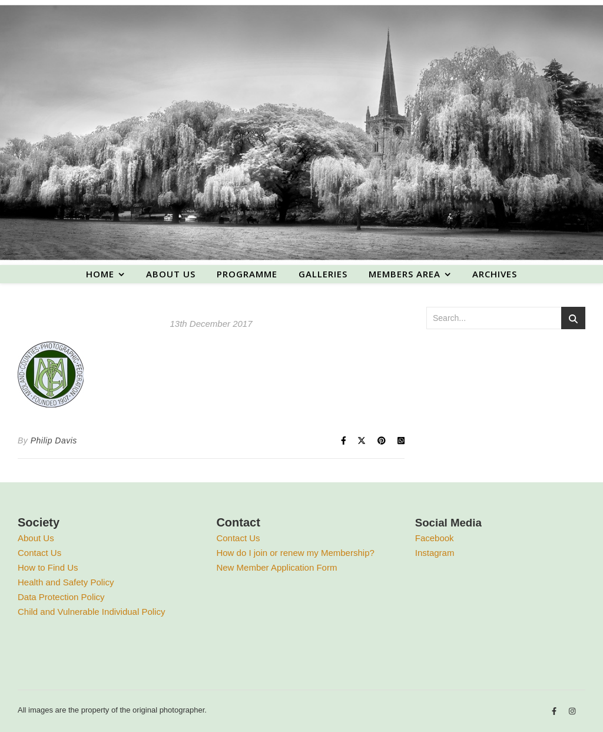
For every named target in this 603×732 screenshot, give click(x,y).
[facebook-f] (555, 711)
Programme (247, 274)
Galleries (323, 274)
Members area (404, 274)
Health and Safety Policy (66, 582)
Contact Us (39, 553)
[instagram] (572, 711)
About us (171, 274)
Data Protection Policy (61, 597)
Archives (494, 274)
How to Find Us (48, 567)
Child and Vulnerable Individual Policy (91, 612)
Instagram (435, 553)
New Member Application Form (276, 567)
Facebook (434, 538)
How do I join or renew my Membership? (295, 553)
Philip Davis (54, 440)
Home (100, 274)
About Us (36, 538)
